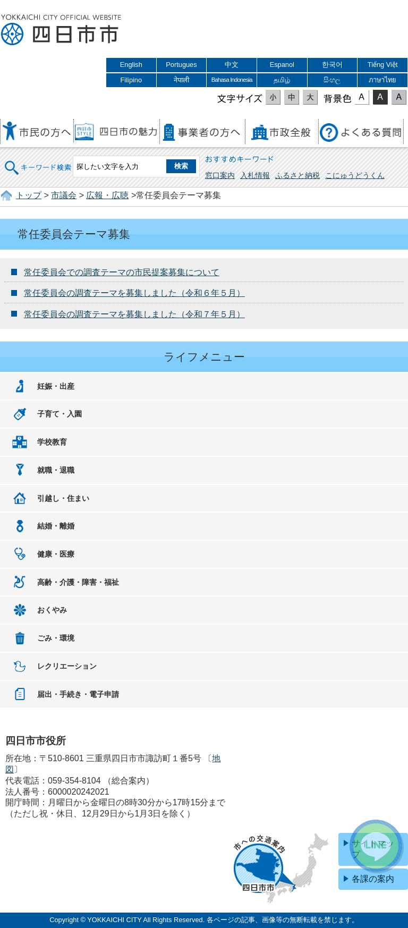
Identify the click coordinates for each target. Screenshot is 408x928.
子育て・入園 (59, 414)
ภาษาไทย (382, 80)
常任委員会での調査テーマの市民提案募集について (121, 272)
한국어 (332, 65)
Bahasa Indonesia (231, 79)
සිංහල (332, 80)
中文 (232, 65)
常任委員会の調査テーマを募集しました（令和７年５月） (134, 314)
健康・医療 (55, 554)
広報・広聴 (107, 195)
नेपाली (181, 80)
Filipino (131, 80)
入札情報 (255, 175)
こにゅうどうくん (355, 175)
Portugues (181, 65)
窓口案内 (220, 175)
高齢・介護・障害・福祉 (78, 582)
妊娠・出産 (55, 386)
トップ (28, 195)
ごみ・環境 (55, 638)
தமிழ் (282, 80)
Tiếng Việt (383, 65)
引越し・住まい (63, 498)
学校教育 (52, 442)
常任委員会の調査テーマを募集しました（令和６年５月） (134, 292)
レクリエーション (67, 666)
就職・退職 (55, 470)
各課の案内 (373, 878)
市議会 (63, 195)
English (131, 65)
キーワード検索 (38, 160)
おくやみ (52, 610)
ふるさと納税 (297, 175)
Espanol (282, 65)
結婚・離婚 (55, 526)
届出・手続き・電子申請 (78, 694)
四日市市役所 (61, 30)
